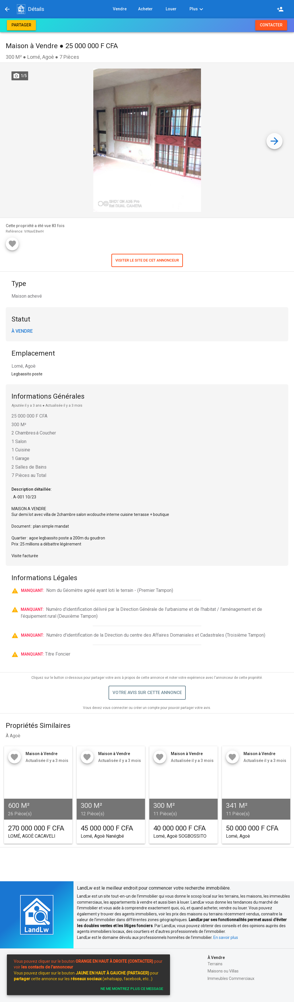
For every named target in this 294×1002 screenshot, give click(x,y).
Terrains (215, 964)
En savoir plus (225, 937)
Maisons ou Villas (223, 971)
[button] (21, 9)
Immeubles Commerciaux (231, 978)
